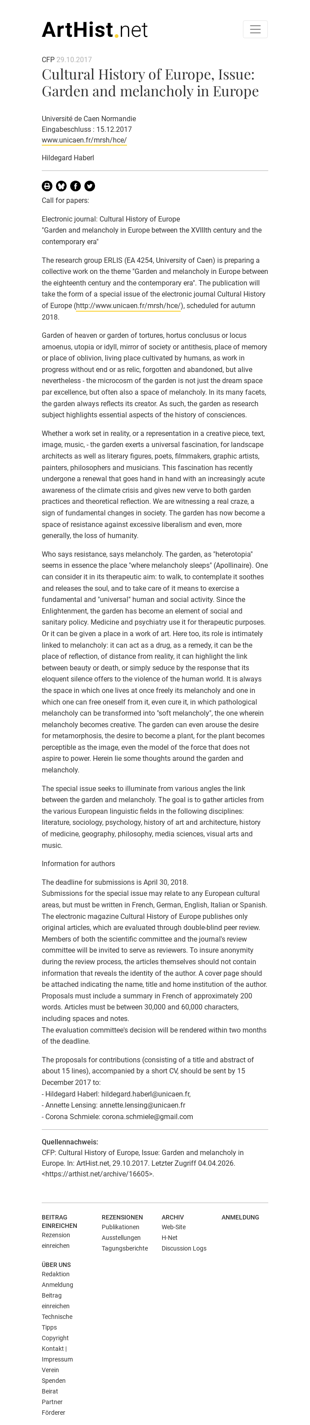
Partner (52, 1401)
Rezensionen (122, 1217)
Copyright (55, 1338)
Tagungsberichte (125, 1248)
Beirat (50, 1391)
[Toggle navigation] (255, 29)
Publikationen (120, 1227)
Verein (50, 1370)
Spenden (54, 1380)
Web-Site (174, 1227)
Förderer (53, 1412)
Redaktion (56, 1274)
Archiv (173, 1217)
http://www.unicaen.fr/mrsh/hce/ (128, 305)
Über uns (56, 1264)
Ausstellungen (121, 1237)
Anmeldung (240, 1217)
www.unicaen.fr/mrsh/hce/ (84, 140)
